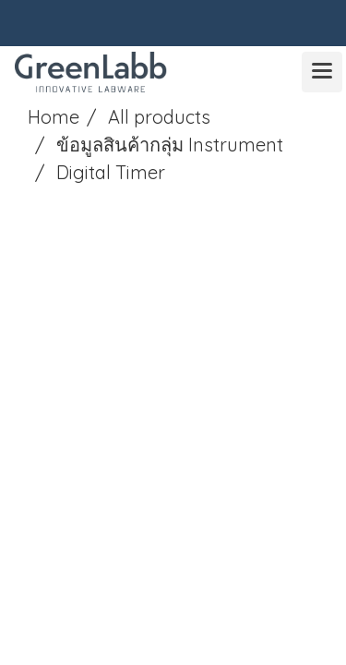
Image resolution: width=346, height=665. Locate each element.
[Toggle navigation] (322, 72)
